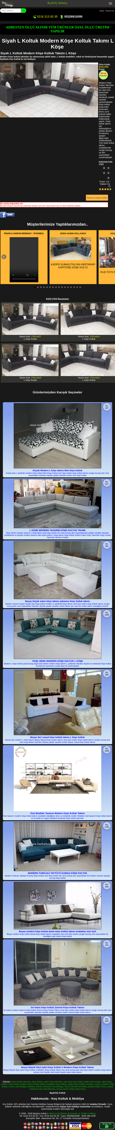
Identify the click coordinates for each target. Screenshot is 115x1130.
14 (74, 287)
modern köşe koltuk (10, 1084)
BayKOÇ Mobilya (58, 3)
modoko (89, 1084)
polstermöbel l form (97, 1086)
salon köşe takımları (53, 1082)
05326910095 (71, 16)
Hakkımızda (53, 1113)
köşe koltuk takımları (21, 1082)
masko (97, 1084)
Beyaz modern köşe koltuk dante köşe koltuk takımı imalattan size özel (57, 931)
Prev (4, 256)
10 (62, 287)
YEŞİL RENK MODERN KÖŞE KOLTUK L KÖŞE (57, 661)
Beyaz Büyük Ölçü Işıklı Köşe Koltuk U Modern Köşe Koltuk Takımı (57, 1067)
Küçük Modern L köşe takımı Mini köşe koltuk (57, 470)
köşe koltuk (37, 1082)
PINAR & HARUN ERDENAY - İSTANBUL (24, 233)
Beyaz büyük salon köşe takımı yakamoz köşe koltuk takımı (57, 601)
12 (68, 287)
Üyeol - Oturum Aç (106, 11)
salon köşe (107, 1082)
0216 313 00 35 (45, 16)
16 (80, 287)
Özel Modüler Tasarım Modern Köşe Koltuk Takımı (57, 813)
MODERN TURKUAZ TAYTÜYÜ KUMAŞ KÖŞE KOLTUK (57, 873)
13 (71, 287)
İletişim (64, 1113)
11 (65, 287)
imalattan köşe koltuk (56, 1084)
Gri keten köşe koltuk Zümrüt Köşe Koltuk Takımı (57, 1007)
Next (111, 256)
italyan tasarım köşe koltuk (32, 1084)
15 (77, 287)
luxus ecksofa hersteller (76, 1086)
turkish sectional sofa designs (50, 1086)
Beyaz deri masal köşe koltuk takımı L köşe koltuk (57, 737)
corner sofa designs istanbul (21, 1086)
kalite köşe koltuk (92, 1082)
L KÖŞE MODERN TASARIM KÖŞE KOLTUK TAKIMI (57, 530)
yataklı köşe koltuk (76, 1084)
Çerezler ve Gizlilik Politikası (82, 1113)
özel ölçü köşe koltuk (73, 1082)
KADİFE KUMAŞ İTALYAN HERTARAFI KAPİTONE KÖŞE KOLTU (72, 253)
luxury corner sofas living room (70, 1089)
